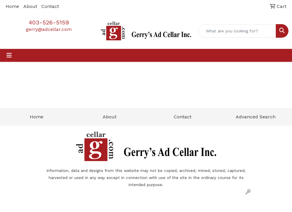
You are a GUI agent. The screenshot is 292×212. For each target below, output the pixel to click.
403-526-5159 (49, 22)
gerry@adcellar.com (49, 29)
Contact (50, 6)
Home (12, 6)
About (30, 6)
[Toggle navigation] (9, 55)
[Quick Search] (237, 31)
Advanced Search (255, 117)
